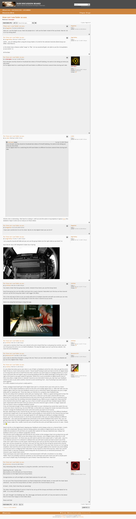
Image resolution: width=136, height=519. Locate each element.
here (64, 219)
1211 (75, 68)
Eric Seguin (63, 517)
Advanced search (85, 6)
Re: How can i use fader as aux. (13, 37)
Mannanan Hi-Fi (75, 353)
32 (74, 374)
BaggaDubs (73, 25)
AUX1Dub (73, 283)
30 (74, 285)
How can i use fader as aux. (14, 17)
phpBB (62, 515)
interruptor (11, 19)
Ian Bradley (81, 517)
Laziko (72, 136)
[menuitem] (12, 13)
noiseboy (73, 372)
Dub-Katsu (73, 471)
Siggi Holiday (74, 37)
